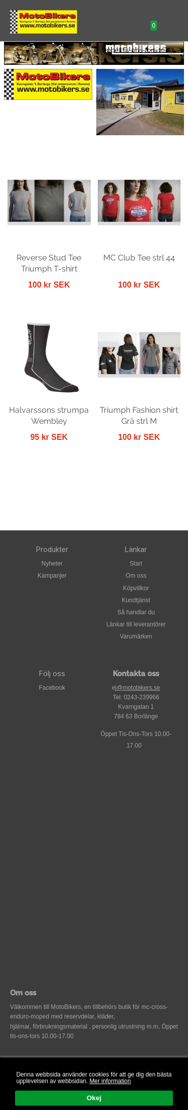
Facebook (52, 687)
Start (136, 563)
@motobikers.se (138, 687)
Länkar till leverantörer (136, 624)
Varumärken (136, 636)
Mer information (110, 1088)
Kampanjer (52, 575)
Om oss (136, 575)
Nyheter (52, 563)
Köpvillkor (136, 588)
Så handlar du (136, 612)
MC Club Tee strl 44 (139, 257)
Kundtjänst (136, 600)
